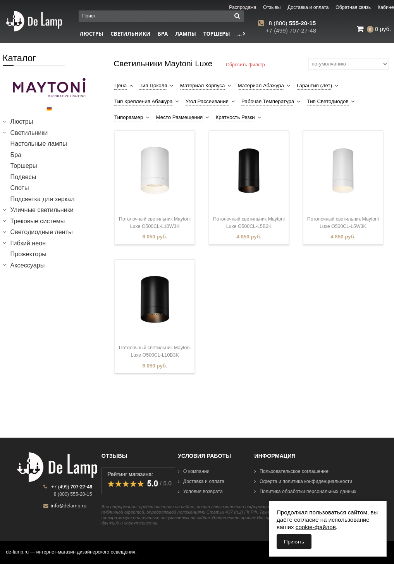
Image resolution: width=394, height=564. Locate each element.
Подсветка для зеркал (42, 198)
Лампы (185, 33)
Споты (19, 187)
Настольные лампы (38, 143)
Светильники (130, 33)
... (241, 33)
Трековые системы (37, 220)
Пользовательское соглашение (291, 471)
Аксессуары (27, 265)
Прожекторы (28, 253)
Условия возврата (200, 491)
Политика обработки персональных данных (305, 491)
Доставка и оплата (201, 481)
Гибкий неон (28, 243)
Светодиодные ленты (41, 231)
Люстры (21, 121)
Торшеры (216, 33)
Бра (163, 33)
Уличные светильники (42, 209)
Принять (294, 542)
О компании (194, 471)
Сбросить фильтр (245, 64)
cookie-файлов (316, 527)
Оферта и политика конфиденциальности (303, 481)
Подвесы (23, 176)
